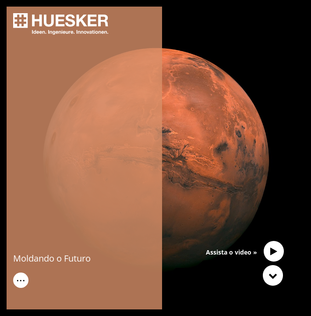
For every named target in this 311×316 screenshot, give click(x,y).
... (20, 278)
